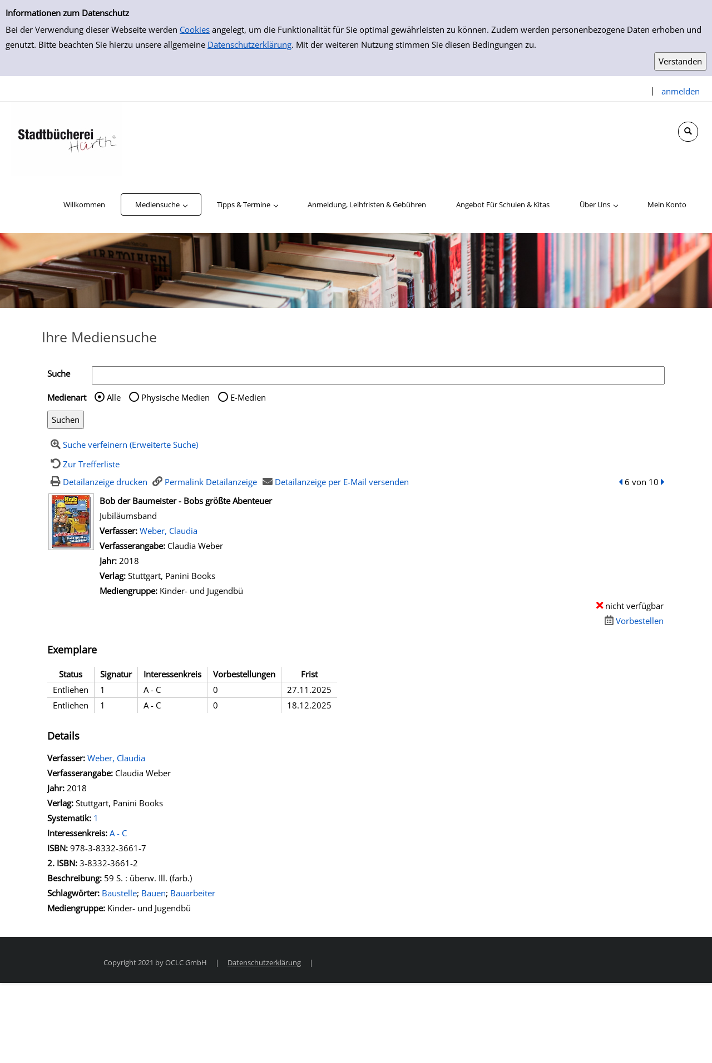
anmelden (680, 91)
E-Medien (248, 397)
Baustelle (119, 893)
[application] (161, 204)
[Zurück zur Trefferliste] (83, 464)
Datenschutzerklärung (249, 44)
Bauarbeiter (192, 893)
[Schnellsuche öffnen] (688, 132)
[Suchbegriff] (378, 375)
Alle (114, 397)
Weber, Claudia (168, 530)
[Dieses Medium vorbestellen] (632, 620)
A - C (118, 833)
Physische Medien (175, 397)
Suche (58, 373)
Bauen (153, 893)
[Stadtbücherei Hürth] (66, 137)
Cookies (195, 29)
